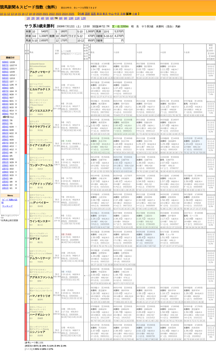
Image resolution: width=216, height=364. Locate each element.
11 (5, 14)
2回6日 (5, 146)
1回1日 (5, 188)
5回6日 (5, 68)
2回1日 (5, 162)
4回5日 (5, 97)
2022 (52, 14)
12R (83, 18)
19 (33, 14)
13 (12, 14)
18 (30, 14)
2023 (58, 14)
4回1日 (5, 110)
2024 (65, 14)
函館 (87, 14)
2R (33, 18)
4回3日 (5, 104)
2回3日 (5, 156)
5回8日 (5, 62)
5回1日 (5, 84)
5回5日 (5, 71)
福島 (93, 14)
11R (77, 18)
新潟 (99, 13)
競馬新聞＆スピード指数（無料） (29, 7)
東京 (105, 13)
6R (52, 18)
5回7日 (5, 65)
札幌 (81, 13)
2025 (71, 14)
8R (60, 18)
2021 (45, 14)
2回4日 (5, 152)
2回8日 (5, 139)
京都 (122, 13)
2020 (39, 14)
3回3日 (5, 130)
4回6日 (5, 94)
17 (26, 14)
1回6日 (5, 172)
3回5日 (5, 123)
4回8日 (5, 88)
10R (71, 18)
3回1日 (5, 136)
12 (8, 14)
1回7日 (5, 168)
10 (1, 14)
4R (42, 18)
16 (23, 14)
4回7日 (5, 91)
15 (19, 14)
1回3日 (5, 181)
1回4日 (5, 178)
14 (15, 14)
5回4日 (5, 75)
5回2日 (5, 81)
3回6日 (5, 120)
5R (47, 18)
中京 (116, 13)
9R (65, 18)
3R (37, 18)
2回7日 (5, 143)
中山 (111, 13)
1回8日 (5, 165)
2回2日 (5, 159)
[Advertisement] (10, 35)
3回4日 (5, 126)
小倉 (134, 13)
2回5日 (5, 149)
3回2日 (5, 133)
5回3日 (5, 78)
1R (28, 18)
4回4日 (5, 101)
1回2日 (5, 185)
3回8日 (5, 113)
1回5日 (5, 175)
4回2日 (5, 107)
